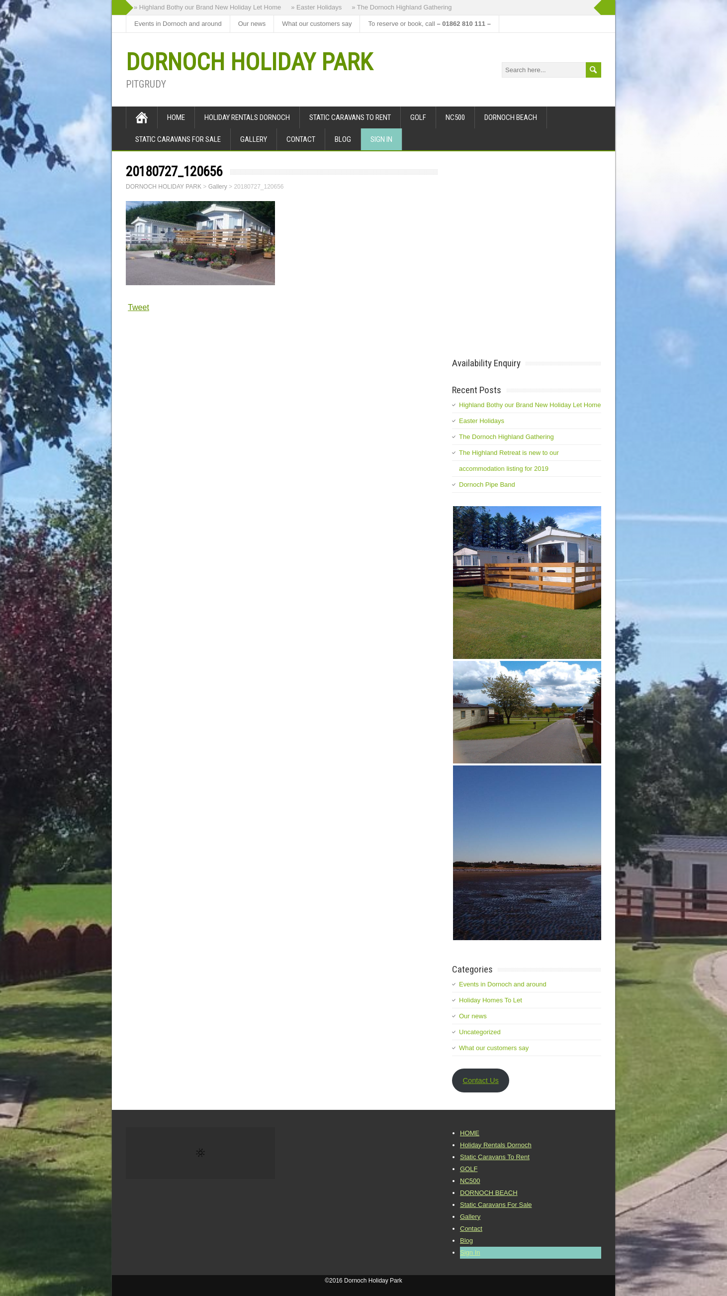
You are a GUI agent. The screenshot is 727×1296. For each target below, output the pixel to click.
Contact (300, 139)
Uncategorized (480, 1032)
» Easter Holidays (316, 7)
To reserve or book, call (429, 23)
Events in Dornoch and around (178, 23)
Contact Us (480, 1080)
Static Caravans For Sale (178, 139)
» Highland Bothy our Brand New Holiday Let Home (207, 7)
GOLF (418, 117)
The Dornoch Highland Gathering (506, 436)
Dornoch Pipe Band (487, 484)
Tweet (138, 307)
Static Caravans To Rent (350, 117)
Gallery (253, 139)
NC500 (455, 117)
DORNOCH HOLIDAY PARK (249, 62)
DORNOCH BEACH (510, 117)
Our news (252, 23)
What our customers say (317, 23)
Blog (343, 139)
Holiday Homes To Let (490, 1000)
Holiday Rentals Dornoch (247, 117)
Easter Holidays (481, 421)
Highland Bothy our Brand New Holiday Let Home (530, 405)
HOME (176, 117)
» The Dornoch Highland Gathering (402, 7)
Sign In (381, 139)
